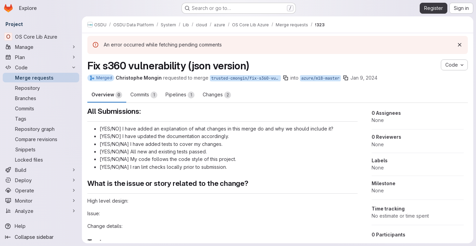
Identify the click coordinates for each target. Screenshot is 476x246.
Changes (217, 95)
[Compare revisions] (41, 139)
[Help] (41, 226)
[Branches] (41, 98)
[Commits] (41, 108)
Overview (106, 95)
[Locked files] (41, 159)
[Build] (41, 170)
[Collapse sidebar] (41, 237)
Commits (143, 95)
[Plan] (41, 57)
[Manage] (41, 47)
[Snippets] (41, 149)
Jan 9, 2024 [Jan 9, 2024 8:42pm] (363, 78)
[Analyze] (41, 211)
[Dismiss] (460, 45)
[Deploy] (41, 180)
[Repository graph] (41, 129)
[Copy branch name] (286, 78)
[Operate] (41, 190)
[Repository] (41, 88)
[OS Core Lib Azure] (41, 36)
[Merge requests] (41, 77)
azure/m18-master (320, 78)
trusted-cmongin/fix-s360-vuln (245, 78)
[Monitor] (41, 200)
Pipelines (179, 95)
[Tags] (41, 118)
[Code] (41, 67)
